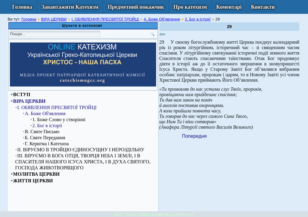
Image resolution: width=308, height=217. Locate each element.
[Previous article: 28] (194, 136)
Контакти (263, 7)
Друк (162, 34)
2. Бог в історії (198, 19)
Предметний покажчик (136, 7)
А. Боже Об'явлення (162, 19)
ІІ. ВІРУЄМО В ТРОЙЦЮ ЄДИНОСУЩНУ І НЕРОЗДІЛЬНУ (80, 149)
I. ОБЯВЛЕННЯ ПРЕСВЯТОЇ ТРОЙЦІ (106, 19)
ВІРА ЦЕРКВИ (54, 19)
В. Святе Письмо (42, 131)
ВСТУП (21, 94)
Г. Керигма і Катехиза (47, 143)
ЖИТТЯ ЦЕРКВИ (33, 180)
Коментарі (229, 7)
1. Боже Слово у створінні (58, 119)
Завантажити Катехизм (70, 7)
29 (229, 26)
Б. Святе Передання (45, 137)
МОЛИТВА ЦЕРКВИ (36, 174)
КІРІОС (119, 214)
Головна (22, 7)
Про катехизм (190, 7)
